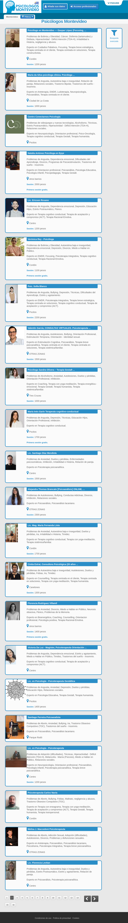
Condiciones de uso (43, 918)
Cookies (75, 918)
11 (59, 898)
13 (72, 898)
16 (13, 905)
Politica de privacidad (62, 918)
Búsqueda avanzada (114, 38)
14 (78, 898)
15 (7, 905)
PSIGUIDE (113, 3)
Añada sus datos (55, 6)
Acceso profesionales (83, 6)
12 (65, 898)
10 (53, 898)
